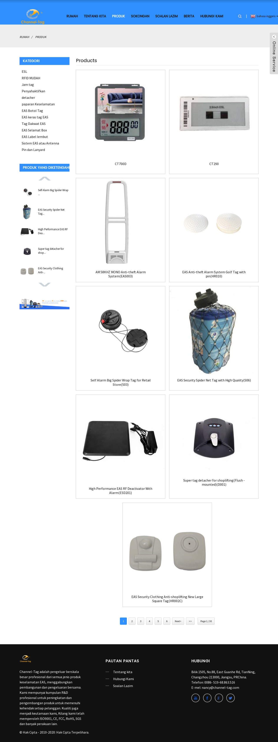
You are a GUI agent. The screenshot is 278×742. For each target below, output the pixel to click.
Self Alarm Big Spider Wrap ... (53, 191)
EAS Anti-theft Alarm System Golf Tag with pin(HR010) (214, 273)
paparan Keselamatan (38, 103)
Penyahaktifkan (33, 90)
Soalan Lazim (166, 15)
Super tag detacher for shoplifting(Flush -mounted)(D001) (214, 481)
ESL (24, 71)
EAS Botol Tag (32, 110)
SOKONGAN (140, 15)
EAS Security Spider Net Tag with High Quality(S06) (214, 382)
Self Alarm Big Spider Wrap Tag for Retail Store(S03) (120, 382)
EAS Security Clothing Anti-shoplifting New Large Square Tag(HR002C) (167, 598)
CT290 (214, 163)
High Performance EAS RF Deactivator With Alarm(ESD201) (120, 490)
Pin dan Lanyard (33, 149)
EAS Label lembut (35, 136)
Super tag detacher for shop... (51, 250)
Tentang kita (95, 15)
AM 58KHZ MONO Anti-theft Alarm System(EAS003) (120, 273)
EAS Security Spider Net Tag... (51, 211)
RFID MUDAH (31, 77)
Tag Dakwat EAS (34, 123)
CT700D (120, 163)
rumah (72, 15)
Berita (189, 15)
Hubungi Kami (211, 15)
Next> (178, 620)
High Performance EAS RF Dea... (53, 230)
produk (118, 15)
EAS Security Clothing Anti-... (50, 269)
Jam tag (28, 84)
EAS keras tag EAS (35, 116)
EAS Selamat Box (34, 129)
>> (190, 620)
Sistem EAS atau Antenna (40, 142)
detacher (28, 97)
